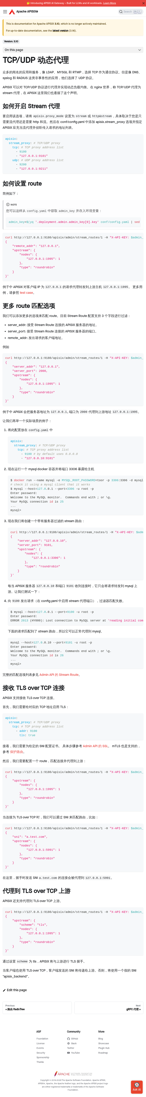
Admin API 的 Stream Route (58, 675)
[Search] (130, 12)
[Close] (143, 3)
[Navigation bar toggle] (5, 11)
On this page (14, 50)
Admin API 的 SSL (95, 746)
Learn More (109, 3)
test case (26, 293)
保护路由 (16, 752)
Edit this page (15, 990)
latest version (60, 30)
